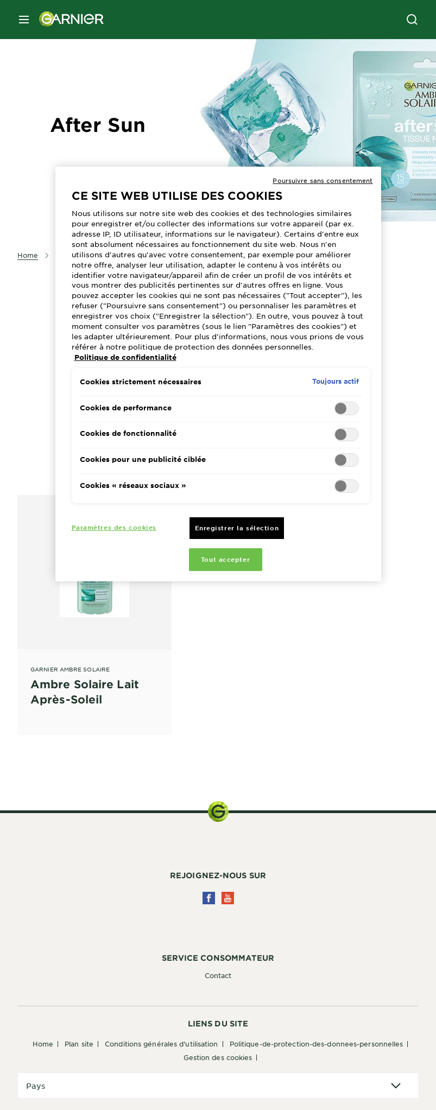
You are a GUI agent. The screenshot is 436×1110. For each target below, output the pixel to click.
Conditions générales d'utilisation (161, 1043)
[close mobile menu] (23, 19)
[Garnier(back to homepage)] (67, 19)
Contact (218, 975)
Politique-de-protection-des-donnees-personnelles (316, 1043)
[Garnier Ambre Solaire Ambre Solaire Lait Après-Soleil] (94, 603)
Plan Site (79, 1043)
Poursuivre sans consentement (322, 180)
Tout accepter (225, 559)
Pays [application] (35, 1085)
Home (43, 1043)
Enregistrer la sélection (237, 527)
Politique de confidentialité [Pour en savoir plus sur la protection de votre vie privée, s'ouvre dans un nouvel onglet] (125, 357)
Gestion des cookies (218, 1057)
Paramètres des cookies (114, 527)
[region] (218, 374)
